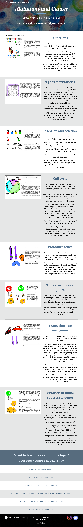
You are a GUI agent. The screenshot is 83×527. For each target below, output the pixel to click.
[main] (41, 9)
